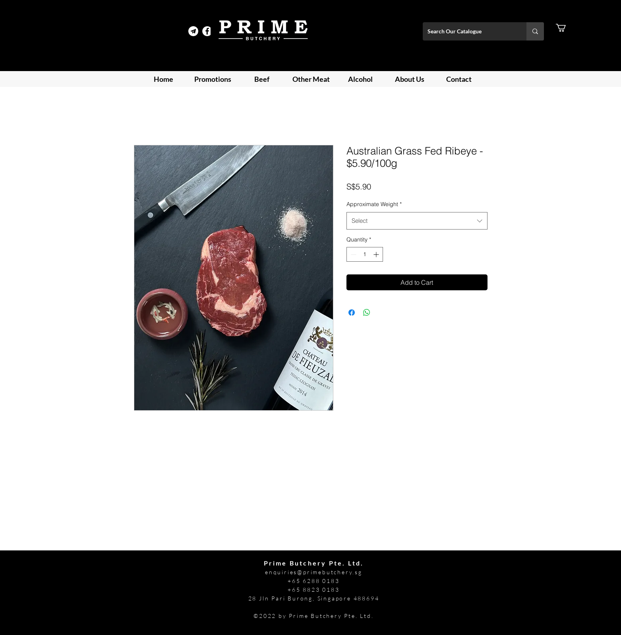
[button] (565, 28)
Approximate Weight (374, 204)
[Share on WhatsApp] (366, 312)
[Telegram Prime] (193, 31)
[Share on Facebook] (351, 312)
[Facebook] (207, 31)
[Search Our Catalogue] (469, 31)
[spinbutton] (365, 254)
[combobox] (417, 221)
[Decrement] (353, 254)
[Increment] (377, 254)
